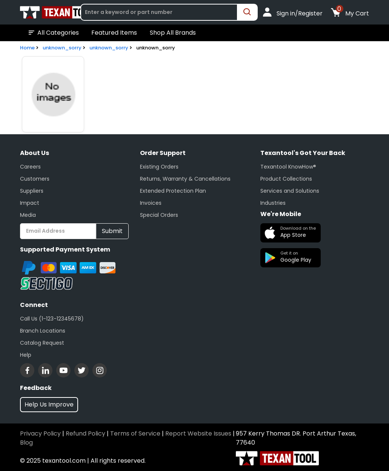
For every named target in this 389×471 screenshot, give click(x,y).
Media (28, 215)
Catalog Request (42, 343)
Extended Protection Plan (173, 191)
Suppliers (31, 191)
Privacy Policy (40, 433)
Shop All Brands (173, 32)
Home (27, 47)
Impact (29, 203)
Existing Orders (159, 166)
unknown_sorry (62, 47)
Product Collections (286, 179)
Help (25, 355)
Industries (273, 203)
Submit (112, 231)
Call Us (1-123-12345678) (52, 318)
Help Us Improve (49, 404)
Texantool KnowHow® (288, 166)
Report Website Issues (198, 433)
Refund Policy (85, 433)
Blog (26, 442)
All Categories (53, 32)
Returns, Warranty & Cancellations (185, 179)
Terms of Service (135, 433)
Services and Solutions (289, 191)
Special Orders (159, 215)
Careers (30, 166)
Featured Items (114, 32)
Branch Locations (42, 330)
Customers (34, 179)
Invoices (150, 203)
